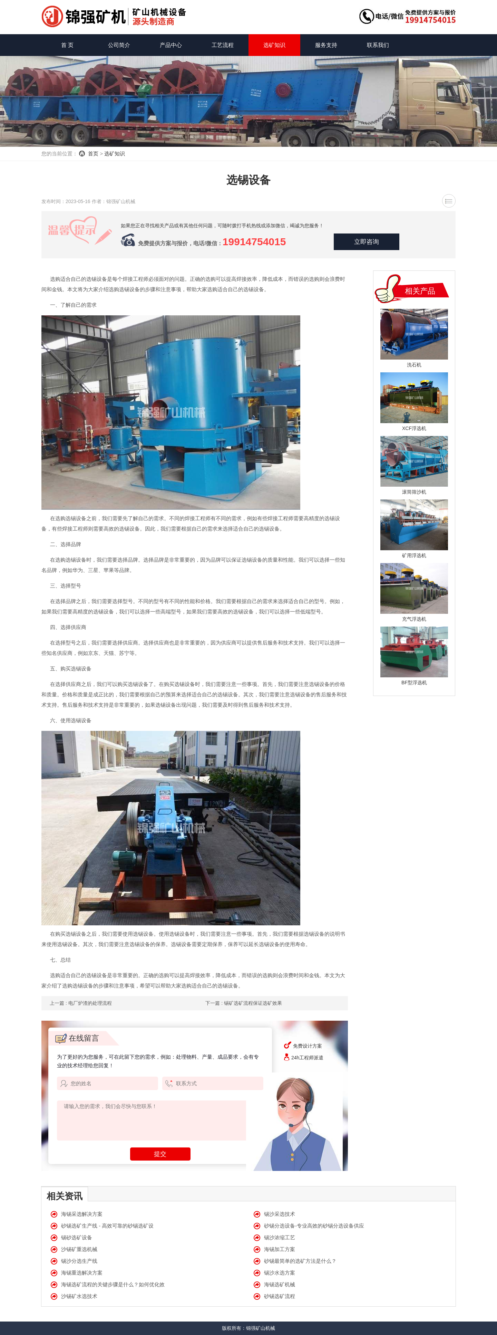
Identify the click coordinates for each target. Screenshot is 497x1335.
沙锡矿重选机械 (79, 1249)
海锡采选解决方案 (82, 1214)
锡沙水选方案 (279, 1273)
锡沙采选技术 (279, 1214)
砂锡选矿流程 (279, 1296)
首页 (93, 153)
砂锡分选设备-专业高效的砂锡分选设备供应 (314, 1226)
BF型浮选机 (414, 682)
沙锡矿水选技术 (79, 1296)
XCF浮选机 (414, 428)
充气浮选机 (414, 619)
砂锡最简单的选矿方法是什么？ (300, 1261)
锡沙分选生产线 (79, 1261)
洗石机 (414, 365)
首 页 (67, 45)
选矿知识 (274, 45)
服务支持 (326, 45)
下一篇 (243, 1003)
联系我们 (378, 45)
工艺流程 (223, 45)
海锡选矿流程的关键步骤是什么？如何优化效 (113, 1284)
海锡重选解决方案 (82, 1273)
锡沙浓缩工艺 (279, 1237)
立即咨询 (366, 241)
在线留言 (77, 1038)
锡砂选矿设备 (76, 1237)
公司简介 (119, 45)
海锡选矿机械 (279, 1284)
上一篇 (81, 1003)
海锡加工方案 (279, 1249)
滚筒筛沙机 (414, 492)
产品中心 (171, 45)
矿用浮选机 (414, 555)
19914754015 (254, 241)
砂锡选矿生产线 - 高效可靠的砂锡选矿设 (107, 1226)
